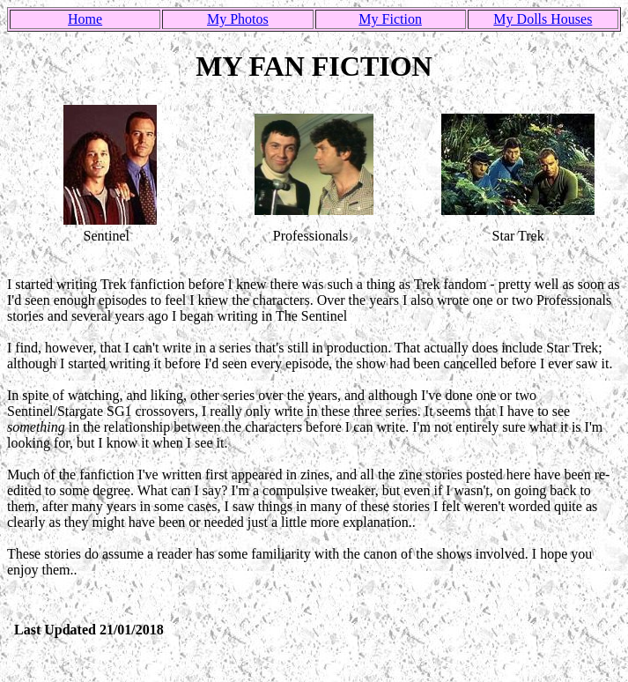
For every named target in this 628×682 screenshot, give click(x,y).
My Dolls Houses (542, 18)
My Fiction (390, 18)
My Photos (238, 18)
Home (85, 18)
